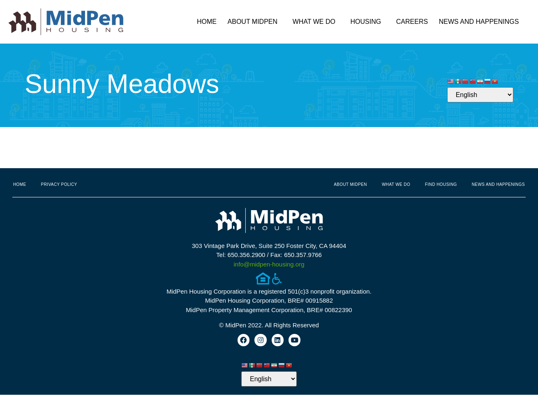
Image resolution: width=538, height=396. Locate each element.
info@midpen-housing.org (269, 264)
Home (207, 21)
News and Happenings (481, 22)
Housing (368, 22)
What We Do (316, 22)
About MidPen (255, 22)
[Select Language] (480, 94)
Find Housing (441, 184)
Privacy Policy (59, 184)
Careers (412, 21)
